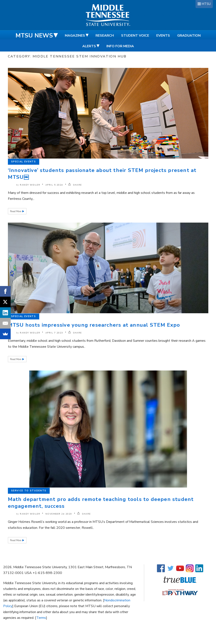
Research (105, 35)
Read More (16, 211)
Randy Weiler (30, 184)
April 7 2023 (54, 332)
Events (163, 35)
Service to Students (28, 490)
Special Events (23, 161)
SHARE (75, 184)
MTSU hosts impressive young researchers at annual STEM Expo (94, 325)
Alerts (89, 46)
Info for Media (120, 46)
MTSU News (34, 35)
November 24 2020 (58, 513)
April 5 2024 (54, 184)
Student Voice (135, 35)
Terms (41, 617)
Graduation (189, 35)
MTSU (206, 4)
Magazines (75, 35)
